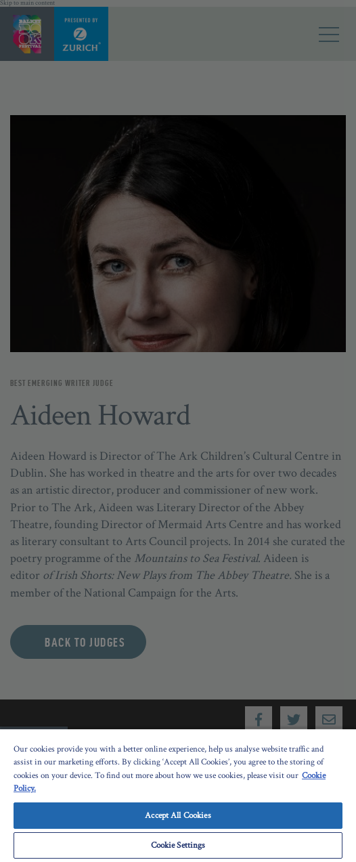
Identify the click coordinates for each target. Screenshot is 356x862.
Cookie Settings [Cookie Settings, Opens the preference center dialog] (178, 845)
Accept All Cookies (177, 815)
